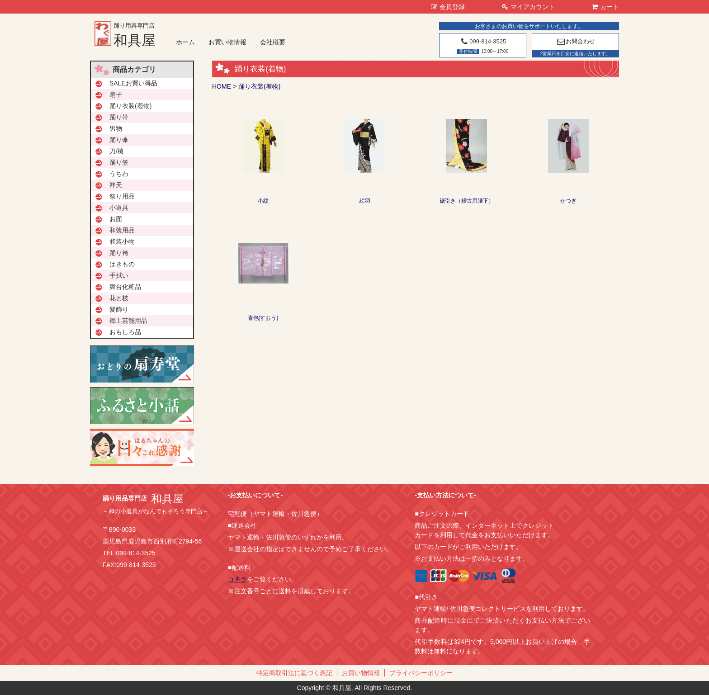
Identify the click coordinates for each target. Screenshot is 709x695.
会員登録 (448, 6)
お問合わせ (575, 41)
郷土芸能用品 (128, 320)
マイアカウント (528, 6)
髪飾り (118, 309)
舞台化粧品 (125, 286)
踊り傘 (118, 139)
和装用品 (122, 230)
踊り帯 (118, 117)
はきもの (122, 264)
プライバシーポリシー (421, 672)
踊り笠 (118, 162)
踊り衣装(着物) (259, 86)
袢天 (115, 185)
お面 (115, 218)
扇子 (115, 94)
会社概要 (272, 42)
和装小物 (122, 241)
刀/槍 (116, 151)
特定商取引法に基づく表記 (294, 672)
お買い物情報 (227, 42)
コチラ (237, 579)
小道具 (118, 207)
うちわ (118, 173)
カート (605, 6)
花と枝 (118, 298)
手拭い (118, 275)
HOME (221, 86)
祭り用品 (122, 196)
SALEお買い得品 (133, 83)
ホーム (185, 42)
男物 (115, 128)
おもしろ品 (125, 332)
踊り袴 (118, 252)
